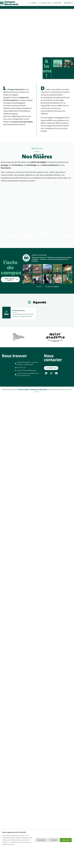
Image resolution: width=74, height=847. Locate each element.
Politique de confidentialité (38, 434)
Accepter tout (65, 840)
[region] (37, 838)
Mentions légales (23, 434)
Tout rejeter (52, 840)
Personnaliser (39, 840)
